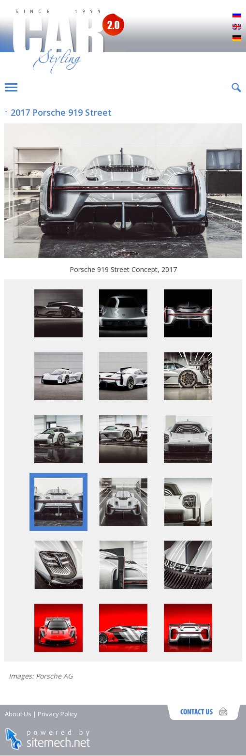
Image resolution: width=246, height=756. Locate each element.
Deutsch (236, 38)
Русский (236, 15)
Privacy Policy (57, 714)
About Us (18, 714)
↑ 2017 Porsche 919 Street (58, 112)
